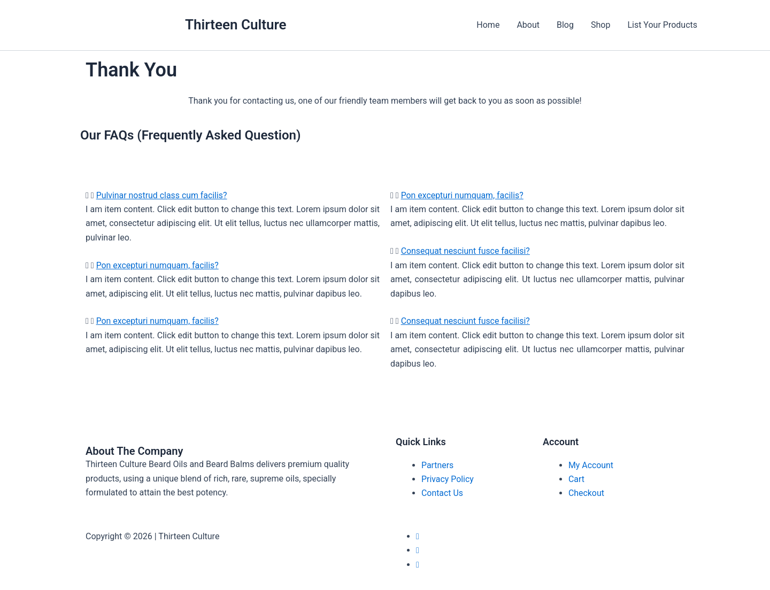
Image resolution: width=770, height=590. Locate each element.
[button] (233, 196)
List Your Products (662, 25)
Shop (600, 25)
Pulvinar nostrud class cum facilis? (162, 195)
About (528, 25)
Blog (565, 25)
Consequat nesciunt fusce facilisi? (466, 251)
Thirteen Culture (236, 25)
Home (487, 25)
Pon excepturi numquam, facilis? (158, 265)
